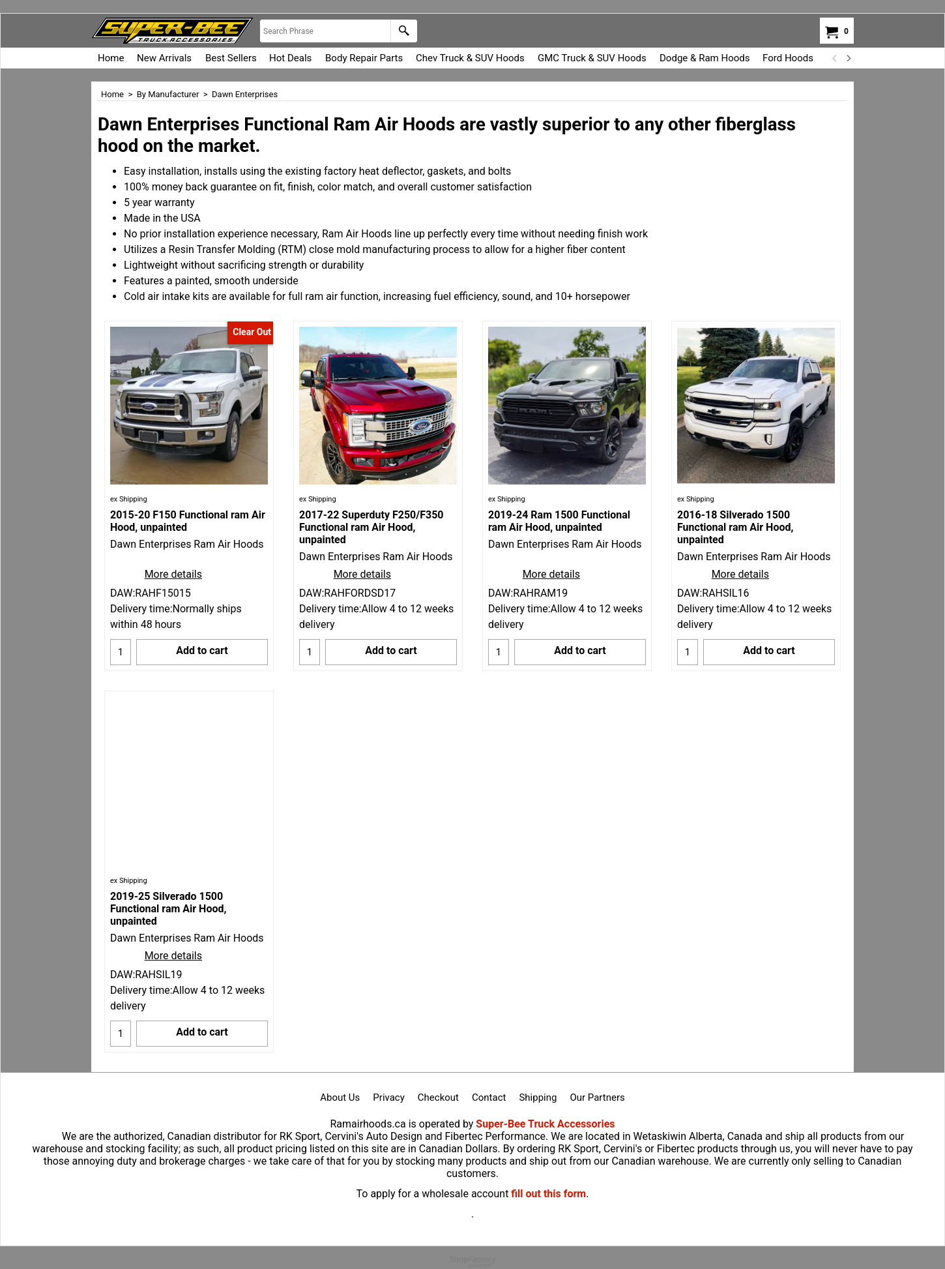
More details (173, 574)
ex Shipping (128, 499)
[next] (848, 58)
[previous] (835, 58)
